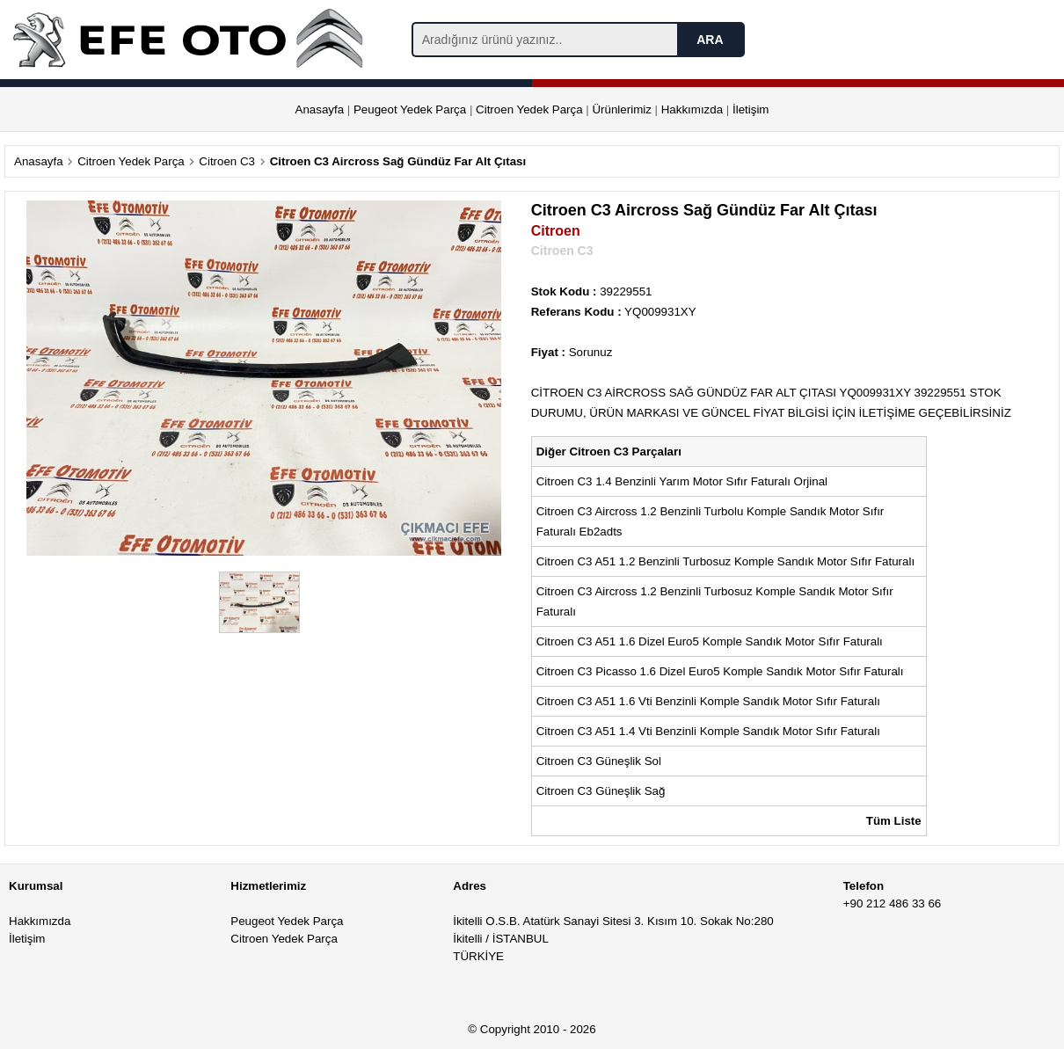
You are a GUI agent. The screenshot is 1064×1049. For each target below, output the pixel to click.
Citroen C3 (227, 161)
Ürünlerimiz (621, 109)
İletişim (750, 109)
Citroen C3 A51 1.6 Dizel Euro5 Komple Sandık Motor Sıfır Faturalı (711, 641)
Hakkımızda (692, 109)
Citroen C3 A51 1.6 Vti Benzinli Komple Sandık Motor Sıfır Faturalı (710, 701)
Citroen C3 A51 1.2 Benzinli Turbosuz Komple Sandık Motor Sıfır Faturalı (727, 561)
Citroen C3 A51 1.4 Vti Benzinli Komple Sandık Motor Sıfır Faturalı (710, 731)
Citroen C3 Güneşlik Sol (600, 761)
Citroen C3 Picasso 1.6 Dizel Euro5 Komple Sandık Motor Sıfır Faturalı (721, 671)
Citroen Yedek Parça (529, 109)
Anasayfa (320, 109)
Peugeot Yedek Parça (409, 109)
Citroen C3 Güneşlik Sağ (602, 791)
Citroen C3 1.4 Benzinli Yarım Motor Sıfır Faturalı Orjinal (683, 481)
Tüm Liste (894, 820)
